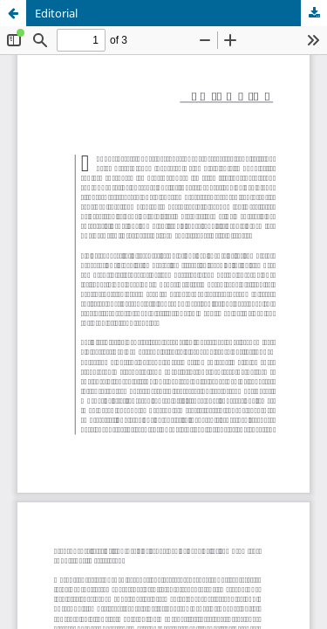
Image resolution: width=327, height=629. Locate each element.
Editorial (56, 13)
